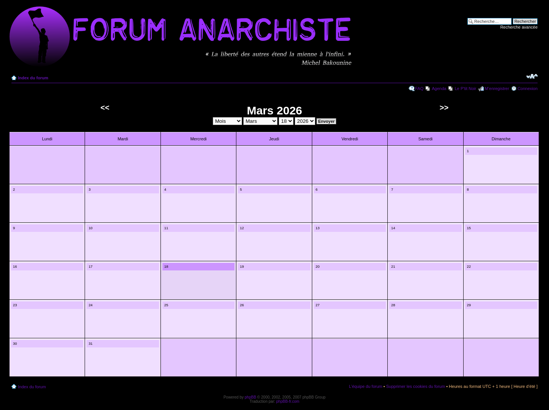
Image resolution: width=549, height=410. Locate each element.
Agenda (439, 88)
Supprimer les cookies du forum (415, 386)
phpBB (250, 397)
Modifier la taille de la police (532, 76)
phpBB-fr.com (288, 401)
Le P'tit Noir (466, 88)
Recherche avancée (519, 27)
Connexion (527, 88)
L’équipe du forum (365, 386)
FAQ (419, 88)
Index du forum (33, 78)
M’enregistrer (497, 88)
